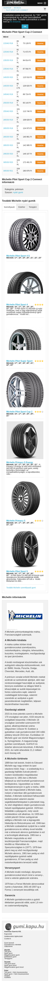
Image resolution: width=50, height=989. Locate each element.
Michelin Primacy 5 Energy (19, 462)
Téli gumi (7, 951)
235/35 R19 (8, 60)
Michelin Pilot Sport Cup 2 (19, 412)
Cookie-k (7, 939)
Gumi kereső (9, 943)
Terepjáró (33, 207)
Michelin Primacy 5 (15, 521)
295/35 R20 (8, 154)
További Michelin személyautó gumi (21, 588)
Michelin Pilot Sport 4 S (18, 256)
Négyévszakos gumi (12, 955)
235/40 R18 (8, 69)
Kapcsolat (8, 934)
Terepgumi (8, 958)
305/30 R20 (8, 162)
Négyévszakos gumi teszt (14, 967)
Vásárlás (40, 43)
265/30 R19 (8, 120)
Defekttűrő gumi (10, 957)
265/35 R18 (8, 128)
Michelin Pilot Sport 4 (17, 304)
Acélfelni (7, 977)
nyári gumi (18, 192)
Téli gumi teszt (9, 964)
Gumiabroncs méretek (12, 945)
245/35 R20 (8, 77)
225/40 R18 (8, 52)
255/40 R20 (8, 111)
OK (25, 26)
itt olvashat (15, 22)
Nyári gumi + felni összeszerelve (16, 974)
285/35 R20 (8, 145)
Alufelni (7, 976)
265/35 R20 (8, 137)
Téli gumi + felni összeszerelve (16, 972)
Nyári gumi (8, 953)
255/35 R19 (8, 103)
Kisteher (21, 207)
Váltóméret (8, 946)
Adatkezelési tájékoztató (13, 936)
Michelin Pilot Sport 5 (17, 571)
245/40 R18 (8, 94)
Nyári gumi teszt (10, 965)
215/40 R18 (8, 43)
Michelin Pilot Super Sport (19, 361)
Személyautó (9, 207)
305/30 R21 (8, 171)
